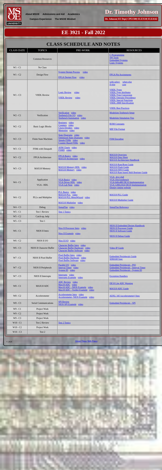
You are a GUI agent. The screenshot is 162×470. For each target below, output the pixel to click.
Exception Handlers (119, 276)
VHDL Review (65, 97)
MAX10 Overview (118, 155)
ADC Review (64, 282)
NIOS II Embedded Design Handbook (127, 225)
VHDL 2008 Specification (122, 103)
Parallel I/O (63, 265)
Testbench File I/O (66, 115)
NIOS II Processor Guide (121, 228)
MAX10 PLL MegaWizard (70, 197)
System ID (63, 270)
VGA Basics (64, 179)
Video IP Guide (117, 248)
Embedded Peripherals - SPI (122, 303)
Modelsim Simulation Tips (122, 118)
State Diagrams (65, 135)
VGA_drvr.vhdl (117, 177)
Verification (63, 113)
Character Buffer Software (70, 250)
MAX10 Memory (66, 170)
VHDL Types (116, 90)
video (85, 72)
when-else (127, 82)
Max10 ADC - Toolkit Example (72, 290)
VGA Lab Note (65, 185)
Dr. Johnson (111, 19)
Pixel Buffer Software (68, 260)
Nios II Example (66, 233)
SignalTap (63, 207)
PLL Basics (63, 192)
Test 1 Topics (64, 212)
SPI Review (63, 302)
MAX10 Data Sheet (119, 157)
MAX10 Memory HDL (69, 167)
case (124, 84)
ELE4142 (152, 19)
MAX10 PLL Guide (119, 195)
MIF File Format (117, 129)
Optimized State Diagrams (70, 137)
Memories (63, 130)
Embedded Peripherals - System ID (126, 270)
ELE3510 (142, 19)
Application (42, 179)
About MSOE (32, 14)
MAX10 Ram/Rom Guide (121, 164)
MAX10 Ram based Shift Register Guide (128, 172)
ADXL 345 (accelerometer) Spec (125, 296)
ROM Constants (117, 124)
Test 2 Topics (64, 323)
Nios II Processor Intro (68, 228)
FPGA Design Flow (67, 77)
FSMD (61, 150)
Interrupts (62, 275)
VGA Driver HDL (66, 182)
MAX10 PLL (64, 195)
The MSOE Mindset (65, 19)
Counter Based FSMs (68, 143)
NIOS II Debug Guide (120, 236)
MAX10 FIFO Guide (119, 170)
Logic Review (64, 92)
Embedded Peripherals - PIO (123, 265)
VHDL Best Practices (119, 108)
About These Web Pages (86, 341)
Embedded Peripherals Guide (123, 256)
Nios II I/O (63, 241)
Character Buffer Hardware (70, 248)
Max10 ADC (64, 284)
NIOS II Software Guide (121, 231)
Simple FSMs (64, 140)
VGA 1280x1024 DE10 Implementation (128, 185)
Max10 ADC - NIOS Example (72, 287)
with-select (115, 82)
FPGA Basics (64, 156)
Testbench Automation (68, 118)
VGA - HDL (42, 185)
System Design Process (69, 72)
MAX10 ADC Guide (119, 288)
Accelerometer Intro (67, 294)
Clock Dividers (65, 128)
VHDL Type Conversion (121, 95)
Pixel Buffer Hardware (68, 258)
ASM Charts (64, 147)
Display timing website (120, 187)
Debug (42, 207)
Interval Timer (65, 267)
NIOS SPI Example (67, 304)
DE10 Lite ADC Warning (121, 283)
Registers (62, 122)
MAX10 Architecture (68, 158)
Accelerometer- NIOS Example (72, 297)
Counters (62, 125)
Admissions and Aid (54, 14)
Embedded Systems (119, 60)
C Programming (117, 55)
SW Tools (114, 57)
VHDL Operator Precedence (123, 97)
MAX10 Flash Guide (119, 167)
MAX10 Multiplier (67, 202)
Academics (74, 14)
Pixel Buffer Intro (66, 255)
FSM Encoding (116, 139)
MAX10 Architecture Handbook (124, 160)
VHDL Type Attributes (120, 92)
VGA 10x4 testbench (119, 179)
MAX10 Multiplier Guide (121, 200)
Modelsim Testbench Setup (122, 113)
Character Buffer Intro (68, 245)
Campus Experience (41, 19)
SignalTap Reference (119, 207)
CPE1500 (132, 19)
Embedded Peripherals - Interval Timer (127, 267)
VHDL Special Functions (121, 100)
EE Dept (122, 19)
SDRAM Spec (116, 259)
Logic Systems (116, 63)
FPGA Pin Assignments (120, 74)
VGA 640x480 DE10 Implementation (127, 182)
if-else (112, 84)
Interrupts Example (67, 277)
